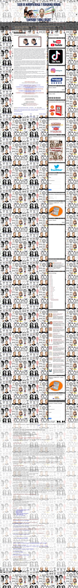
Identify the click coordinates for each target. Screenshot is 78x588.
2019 (50, 283)
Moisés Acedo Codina (21, 107)
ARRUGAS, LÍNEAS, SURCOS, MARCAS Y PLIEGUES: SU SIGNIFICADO (58, 314)
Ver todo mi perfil (51, 269)
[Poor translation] (4, 572)
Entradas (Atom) (32, 116)
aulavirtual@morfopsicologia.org (32, 105)
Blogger (39, 425)
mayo (51, 295)
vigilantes (36, 110)
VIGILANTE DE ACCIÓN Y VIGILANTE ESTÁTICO (26, 35)
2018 (50, 284)
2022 (50, 279)
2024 (50, 276)
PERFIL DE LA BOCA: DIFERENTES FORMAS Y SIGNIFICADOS (59, 357)
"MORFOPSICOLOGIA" (20, 510)
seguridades (33, 110)
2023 (50, 277)
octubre (51, 288)
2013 (50, 306)
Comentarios (51, 198)
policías (29, 110)
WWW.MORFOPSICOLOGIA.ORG (22, 538)
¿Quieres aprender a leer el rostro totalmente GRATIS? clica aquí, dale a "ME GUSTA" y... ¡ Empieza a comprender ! (38, 29)
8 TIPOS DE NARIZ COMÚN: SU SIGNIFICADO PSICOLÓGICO (58, 328)
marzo (51, 298)
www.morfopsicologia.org (18, 111)
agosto (51, 291)
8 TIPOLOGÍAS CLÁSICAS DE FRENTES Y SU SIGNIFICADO (58, 322)
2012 (50, 307)
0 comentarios (31, 107)
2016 (50, 302)
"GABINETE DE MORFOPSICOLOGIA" (22, 513)
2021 (50, 280)
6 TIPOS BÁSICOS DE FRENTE (58, 363)
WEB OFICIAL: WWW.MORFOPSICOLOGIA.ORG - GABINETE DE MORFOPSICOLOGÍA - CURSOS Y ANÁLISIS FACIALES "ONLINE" (38, 27)
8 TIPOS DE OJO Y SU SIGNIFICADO (56, 334)
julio (51, 292)
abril (51, 296)
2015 (50, 303)
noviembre (52, 287)
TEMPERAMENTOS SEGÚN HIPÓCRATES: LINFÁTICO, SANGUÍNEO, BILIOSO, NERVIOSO (58, 340)
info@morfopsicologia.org (32, 103)
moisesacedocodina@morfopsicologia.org (31, 104)
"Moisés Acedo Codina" (19, 511)
